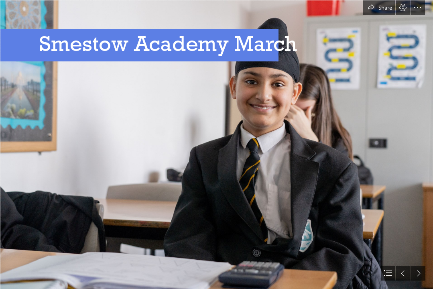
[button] (379, 7)
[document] (216, 144)
